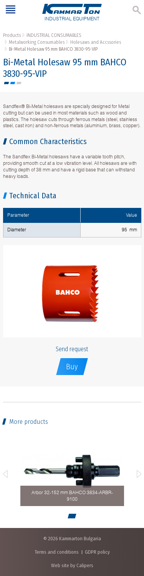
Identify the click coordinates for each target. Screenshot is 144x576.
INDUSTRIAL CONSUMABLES (53, 35)
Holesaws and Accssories (95, 42)
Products (12, 35)
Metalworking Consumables (37, 42)
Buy (72, 366)
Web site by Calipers (72, 565)
